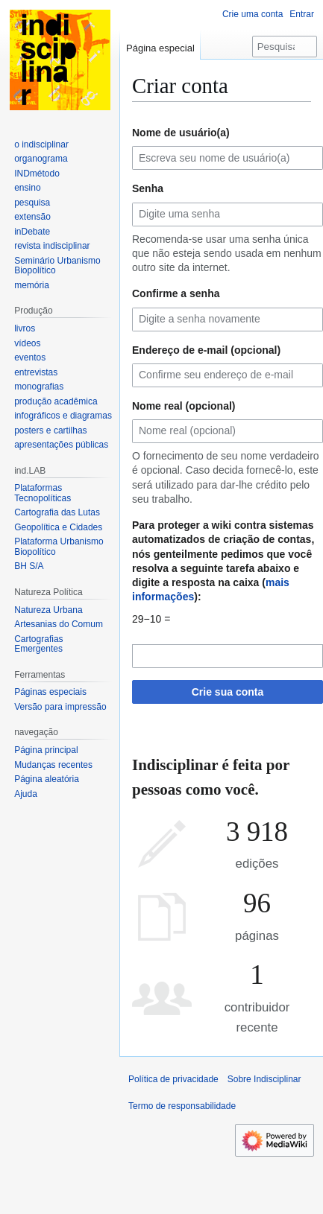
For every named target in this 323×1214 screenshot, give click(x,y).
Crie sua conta (227, 692)
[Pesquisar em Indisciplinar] (284, 46)
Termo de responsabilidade (182, 1106)
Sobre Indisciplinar (264, 1079)
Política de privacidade (173, 1079)
